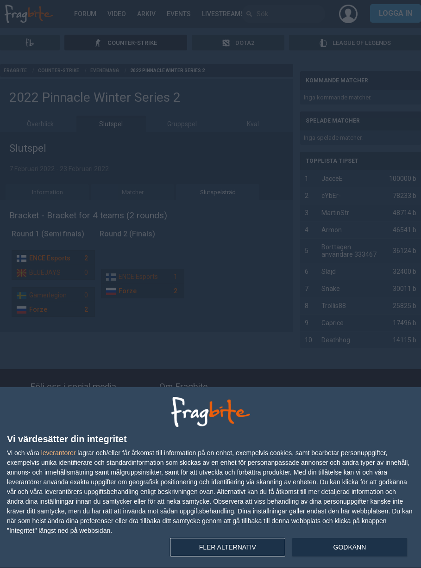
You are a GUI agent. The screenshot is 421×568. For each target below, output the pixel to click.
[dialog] (210, 478)
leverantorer (58, 453)
